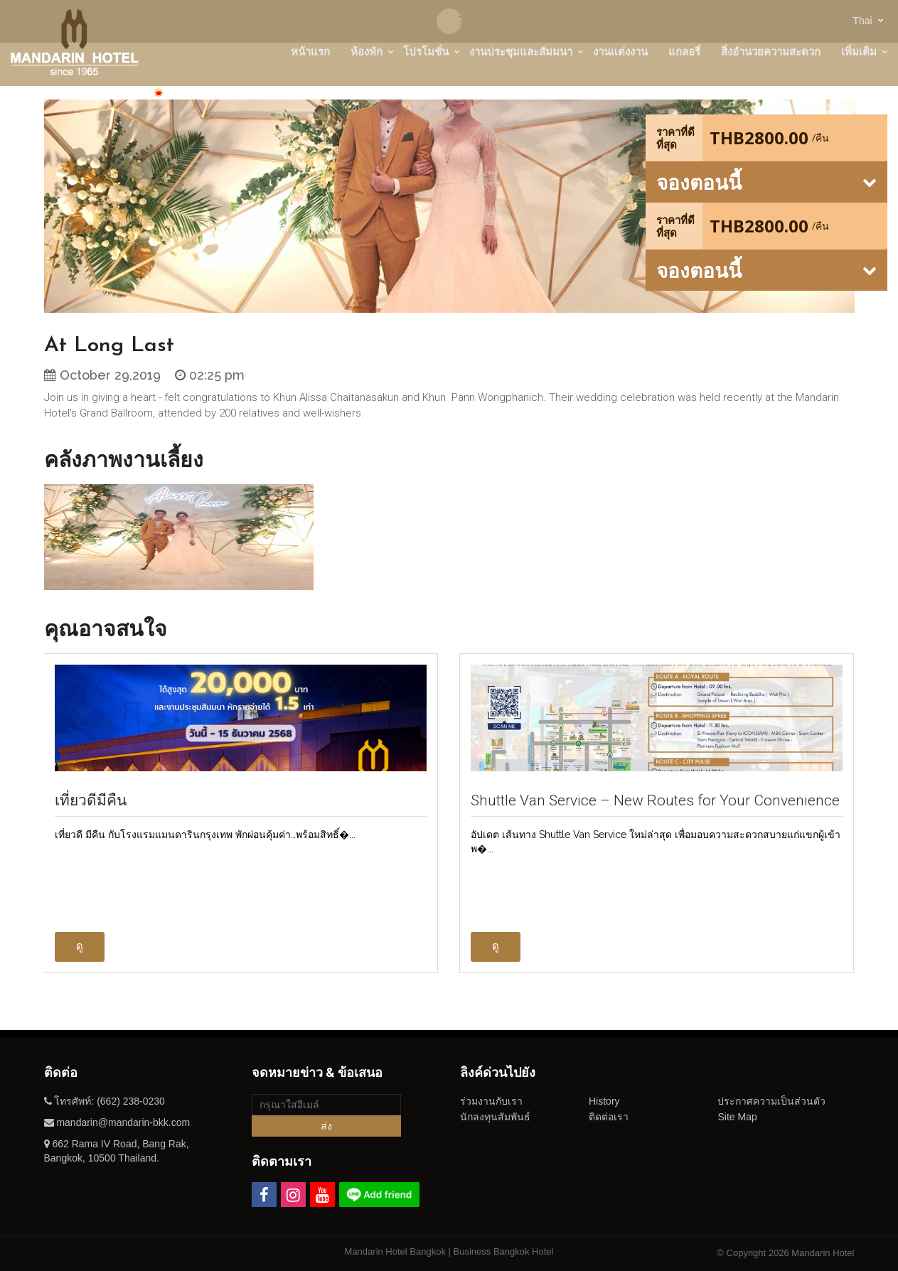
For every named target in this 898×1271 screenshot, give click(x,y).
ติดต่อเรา (609, 1116)
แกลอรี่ (684, 51)
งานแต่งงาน (620, 51)
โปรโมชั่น (426, 51)
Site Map (737, 1116)
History (604, 1101)
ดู (79, 946)
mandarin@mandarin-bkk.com (123, 1122)
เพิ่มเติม (859, 51)
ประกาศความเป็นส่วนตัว (771, 1101)
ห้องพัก (367, 51)
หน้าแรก (310, 51)
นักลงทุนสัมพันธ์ (495, 1116)
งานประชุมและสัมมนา (520, 51)
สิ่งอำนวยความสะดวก (771, 51)
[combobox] (864, 20)
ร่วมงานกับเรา (491, 1101)
